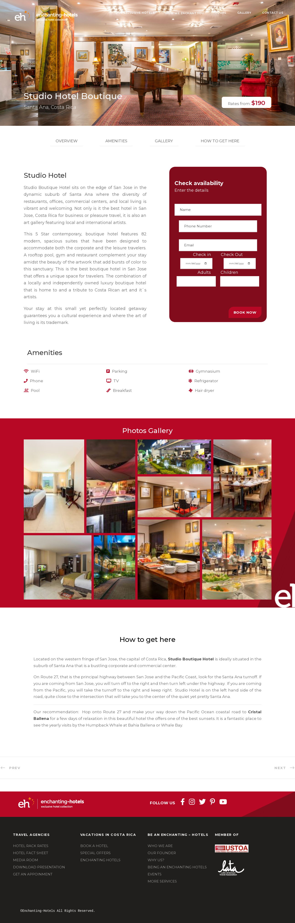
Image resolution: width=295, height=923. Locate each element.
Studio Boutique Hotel (191, 659)
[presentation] (209, 295)
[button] (54, 486)
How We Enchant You (184, 13)
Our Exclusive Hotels (134, 12)
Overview (67, 141)
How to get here (220, 141)
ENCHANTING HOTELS (100, 860)
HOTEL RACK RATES (30, 846)
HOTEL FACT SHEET (30, 853)
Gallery (244, 12)
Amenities (116, 141)
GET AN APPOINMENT (32, 874)
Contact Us (272, 12)
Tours (220, 12)
